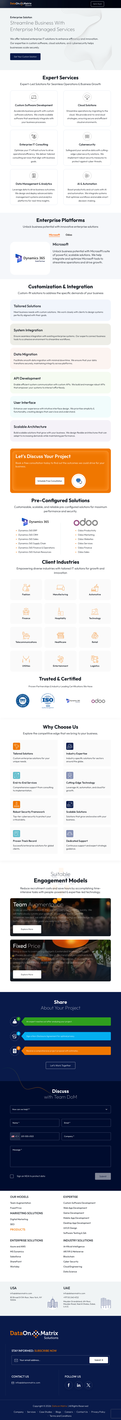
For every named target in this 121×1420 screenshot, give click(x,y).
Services (31, 1411)
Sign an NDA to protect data (27, 1176)
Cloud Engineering (72, 1266)
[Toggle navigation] (108, 4)
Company (19, 1411)
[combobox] (12, 1109)
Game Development (73, 1212)
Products (17, 1229)
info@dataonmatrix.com (21, 1293)
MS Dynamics (17, 1251)
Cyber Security (70, 1261)
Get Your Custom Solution (25, 56)
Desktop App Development (77, 1222)
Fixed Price (16, 1207)
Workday (14, 1266)
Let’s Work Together (60, 1065)
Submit (102, 1176)
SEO (12, 1224)
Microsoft (54, 234)
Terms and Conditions (60, 1415)
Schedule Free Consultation (50, 481)
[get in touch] (97, 4)
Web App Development (75, 1207)
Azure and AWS (18, 1246)
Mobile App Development (76, 1217)
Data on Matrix (59, 1406)
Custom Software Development (79, 1202)
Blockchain (68, 1256)
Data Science (70, 1271)
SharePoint (16, 1261)
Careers (69, 1411)
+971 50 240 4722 (71, 1297)
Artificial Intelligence (74, 1246)
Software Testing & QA (74, 1233)
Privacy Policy (98, 1411)
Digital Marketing (19, 1219)
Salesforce (15, 1256)
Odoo (69, 234)
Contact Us (82, 1411)
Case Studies (45, 1411)
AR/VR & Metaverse (73, 1251)
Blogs (58, 1411)
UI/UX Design (70, 1228)
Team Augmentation (20, 1202)
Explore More (27, 929)
